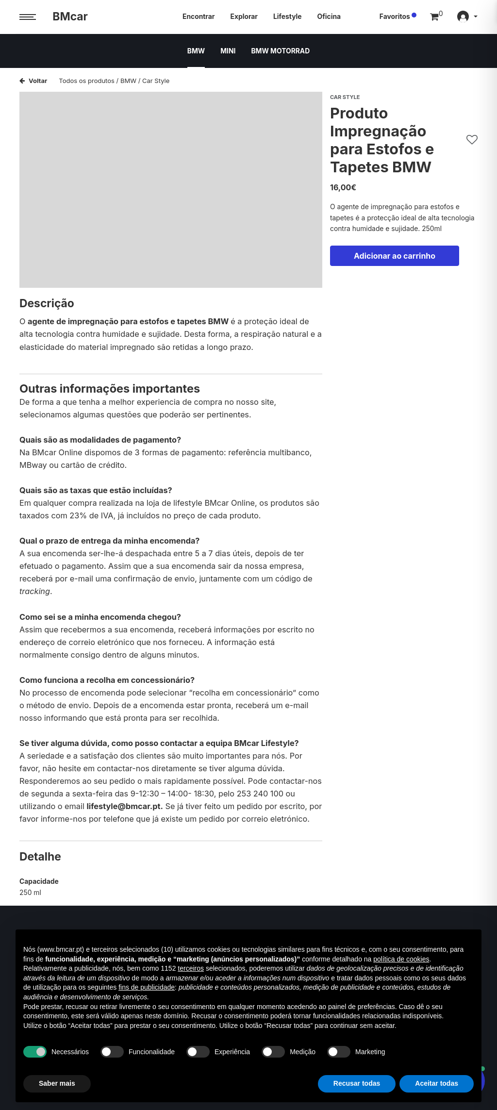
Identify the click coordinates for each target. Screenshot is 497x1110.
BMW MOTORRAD (280, 51)
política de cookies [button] (401, 959)
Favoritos (395, 16)
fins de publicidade (146, 987)
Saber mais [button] (57, 1083)
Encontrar (198, 16)
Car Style (155, 80)
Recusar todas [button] (356, 1083)
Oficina (329, 16)
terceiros (191, 968)
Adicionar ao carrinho (394, 256)
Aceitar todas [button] (436, 1083)
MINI (227, 51)
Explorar (244, 16)
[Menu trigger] (27, 17)
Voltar (33, 80)
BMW (196, 51)
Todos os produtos (87, 80)
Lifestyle (287, 16)
